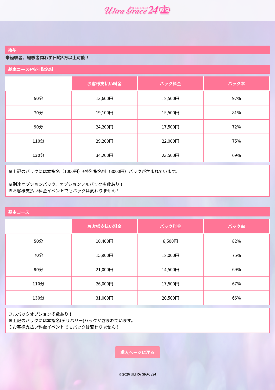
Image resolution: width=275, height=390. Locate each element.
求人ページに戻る (137, 352)
